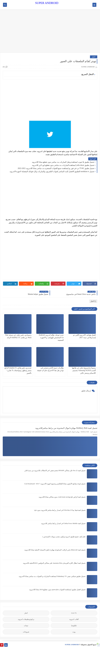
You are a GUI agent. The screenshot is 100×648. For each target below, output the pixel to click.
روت (74, 632)
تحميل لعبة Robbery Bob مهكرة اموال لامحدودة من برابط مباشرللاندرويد (66, 428)
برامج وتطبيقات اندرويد (26, 619)
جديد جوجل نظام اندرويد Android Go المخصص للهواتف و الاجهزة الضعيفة (51, 337)
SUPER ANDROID (46, 3)
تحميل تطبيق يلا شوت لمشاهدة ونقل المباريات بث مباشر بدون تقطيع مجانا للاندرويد (63, 162)
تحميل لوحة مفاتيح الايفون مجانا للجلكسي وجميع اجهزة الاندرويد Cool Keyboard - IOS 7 (55, 484)
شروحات (26, 632)
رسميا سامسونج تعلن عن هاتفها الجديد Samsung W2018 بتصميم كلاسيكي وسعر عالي (84, 370)
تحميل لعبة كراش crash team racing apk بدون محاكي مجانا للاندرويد (62, 497)
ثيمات (26, 626)
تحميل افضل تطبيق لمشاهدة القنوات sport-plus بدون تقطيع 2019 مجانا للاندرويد (57, 590)
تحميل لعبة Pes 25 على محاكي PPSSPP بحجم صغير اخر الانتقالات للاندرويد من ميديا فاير (55, 470)
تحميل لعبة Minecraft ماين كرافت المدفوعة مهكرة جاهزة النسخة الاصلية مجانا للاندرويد (55, 550)
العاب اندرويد (74, 619)
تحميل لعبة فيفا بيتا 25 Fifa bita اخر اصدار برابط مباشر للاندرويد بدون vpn (60, 510)
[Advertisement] (50, 32)
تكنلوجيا (74, 626)
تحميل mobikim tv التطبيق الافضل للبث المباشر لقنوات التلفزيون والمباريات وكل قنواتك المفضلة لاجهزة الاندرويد (52, 171)
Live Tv (74, 613)
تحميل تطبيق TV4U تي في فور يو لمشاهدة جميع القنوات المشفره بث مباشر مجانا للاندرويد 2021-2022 (56, 168)
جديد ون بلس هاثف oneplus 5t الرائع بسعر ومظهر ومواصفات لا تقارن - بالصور (18, 370)
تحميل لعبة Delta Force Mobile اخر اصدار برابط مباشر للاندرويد (63, 523)
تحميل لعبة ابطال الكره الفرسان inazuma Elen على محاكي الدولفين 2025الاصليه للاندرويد (54, 563)
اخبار (93, 57)
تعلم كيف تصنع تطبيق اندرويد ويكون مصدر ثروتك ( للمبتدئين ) (64, 537)
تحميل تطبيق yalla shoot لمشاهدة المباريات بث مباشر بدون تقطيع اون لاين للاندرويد (63, 165)
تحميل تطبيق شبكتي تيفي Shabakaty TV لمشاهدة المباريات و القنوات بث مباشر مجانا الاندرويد (52, 576)
